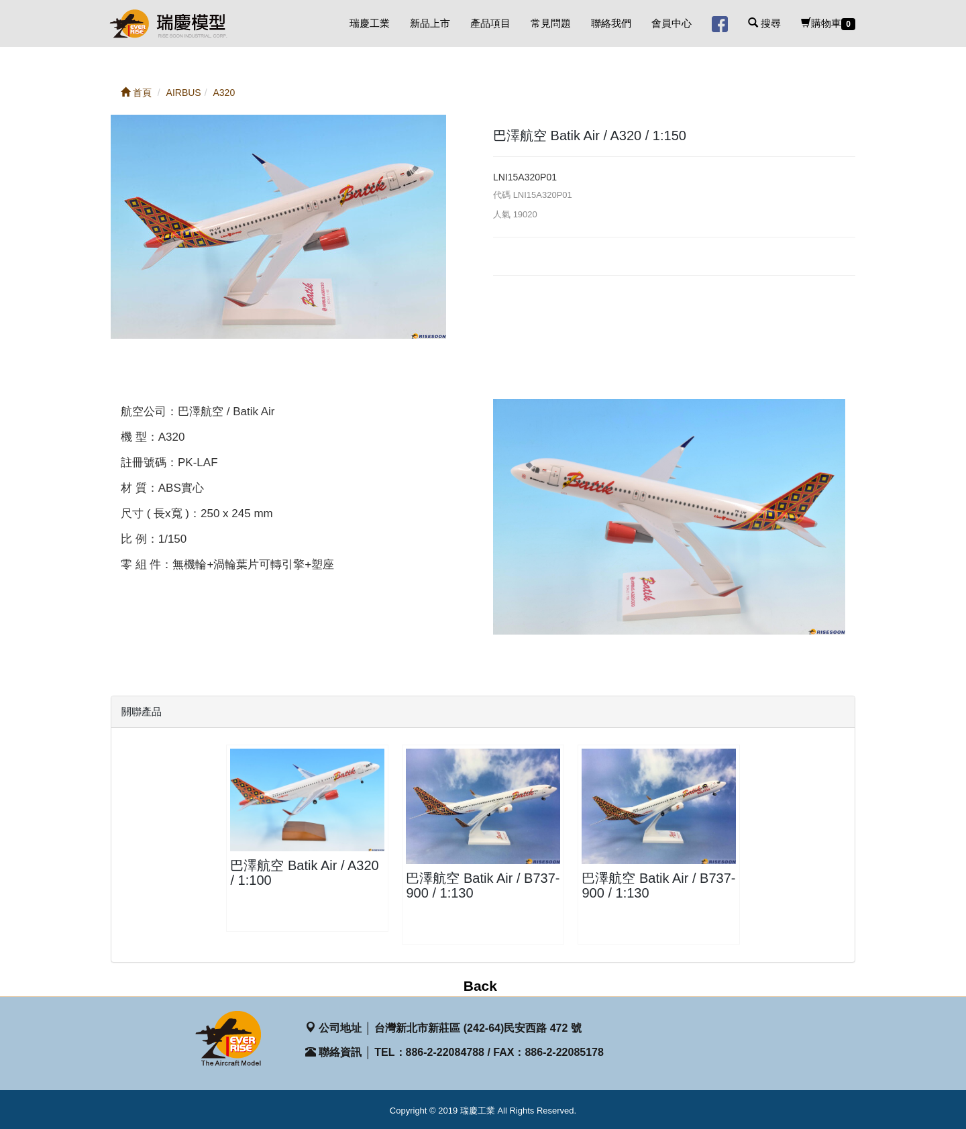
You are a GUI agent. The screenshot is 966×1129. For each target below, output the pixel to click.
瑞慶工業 (370, 23)
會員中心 (671, 23)
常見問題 (551, 23)
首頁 (136, 92)
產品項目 (490, 23)
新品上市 (430, 23)
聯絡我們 (611, 23)
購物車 (828, 23)
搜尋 (764, 23)
